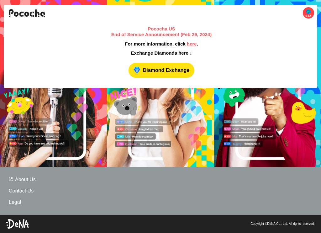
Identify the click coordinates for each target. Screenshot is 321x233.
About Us (22, 179)
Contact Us (21, 190)
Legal (15, 202)
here (192, 43)
